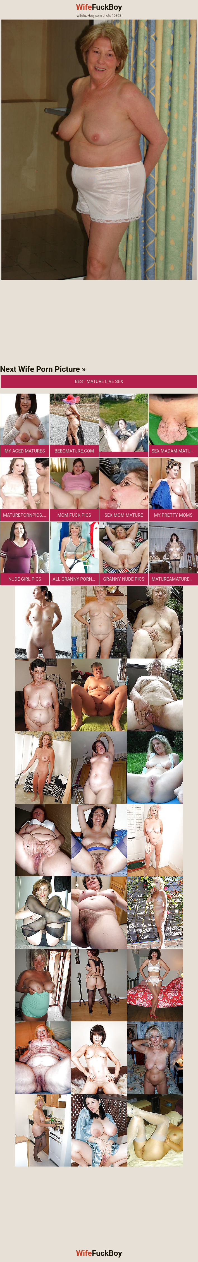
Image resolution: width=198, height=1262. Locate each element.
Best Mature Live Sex (99, 381)
